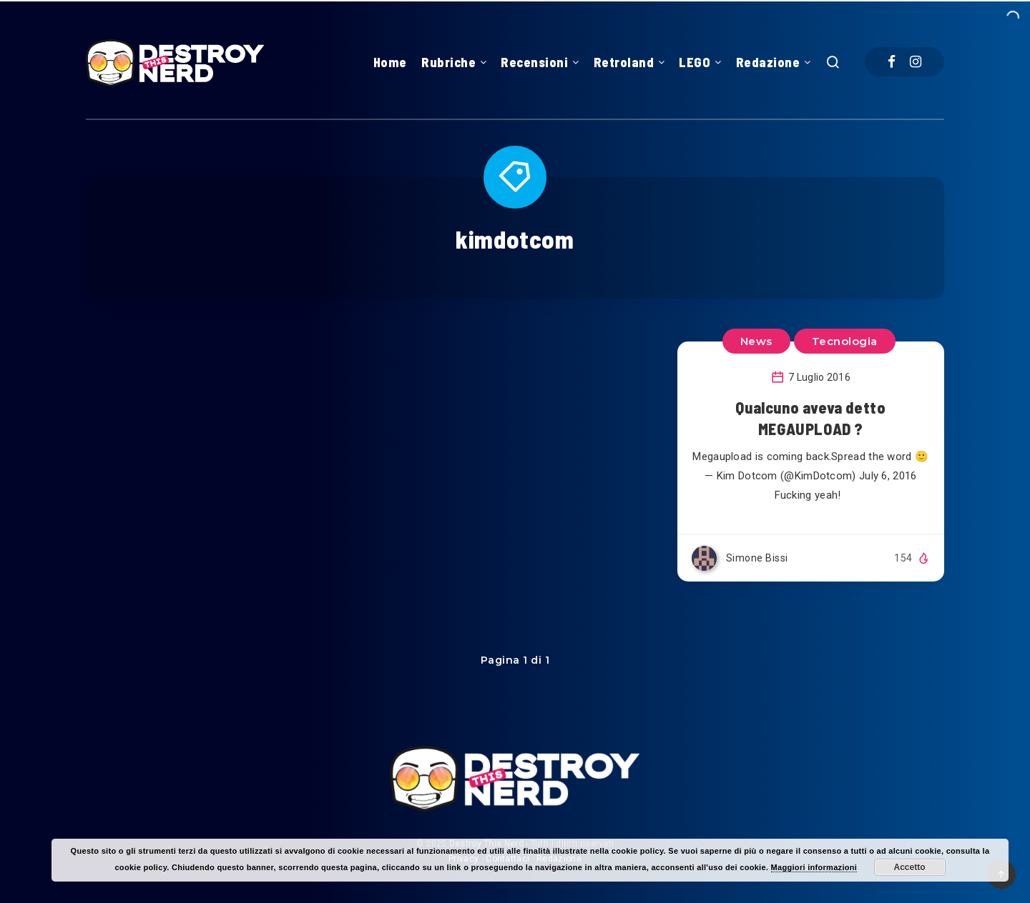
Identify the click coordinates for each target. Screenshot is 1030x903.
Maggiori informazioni (814, 867)
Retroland (624, 62)
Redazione (768, 62)
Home (390, 62)
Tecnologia (845, 341)
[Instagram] (915, 61)
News (756, 341)
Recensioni (534, 62)
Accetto (910, 867)
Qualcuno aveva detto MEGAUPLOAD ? (810, 418)
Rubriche (448, 62)
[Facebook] (892, 61)
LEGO (694, 62)
